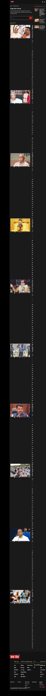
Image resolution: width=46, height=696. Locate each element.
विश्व (15, 672)
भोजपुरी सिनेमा (23, 672)
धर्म (34, 667)
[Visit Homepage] (12, 2)
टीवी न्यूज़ (22, 667)
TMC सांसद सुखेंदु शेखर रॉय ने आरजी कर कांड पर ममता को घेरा (33, 31)
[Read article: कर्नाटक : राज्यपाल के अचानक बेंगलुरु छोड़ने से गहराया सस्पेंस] (20, 535)
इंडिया (15, 667)
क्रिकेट (28, 667)
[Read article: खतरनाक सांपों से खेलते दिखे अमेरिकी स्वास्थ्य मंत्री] (20, 351)
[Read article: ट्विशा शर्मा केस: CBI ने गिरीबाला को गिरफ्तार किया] (20, 97)
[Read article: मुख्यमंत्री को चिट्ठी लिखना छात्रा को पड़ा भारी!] (20, 411)
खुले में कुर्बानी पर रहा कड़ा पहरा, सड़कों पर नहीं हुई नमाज (33, 470)
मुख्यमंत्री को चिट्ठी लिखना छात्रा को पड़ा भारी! (33, 408)
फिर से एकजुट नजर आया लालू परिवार (33, 593)
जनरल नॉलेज (42, 669)
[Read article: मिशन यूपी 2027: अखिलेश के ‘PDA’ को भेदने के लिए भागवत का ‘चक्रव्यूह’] (20, 160)
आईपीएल (29, 669)
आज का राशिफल (37, 665)
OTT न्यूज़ (22, 669)
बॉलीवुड (22, 665)
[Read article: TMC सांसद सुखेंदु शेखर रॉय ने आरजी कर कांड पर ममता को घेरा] (20, 32)
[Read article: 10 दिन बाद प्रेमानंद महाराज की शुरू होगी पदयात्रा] (20, 225)
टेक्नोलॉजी (16, 674)
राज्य (15, 665)
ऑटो (15, 676)
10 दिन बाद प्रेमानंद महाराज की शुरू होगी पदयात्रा (33, 223)
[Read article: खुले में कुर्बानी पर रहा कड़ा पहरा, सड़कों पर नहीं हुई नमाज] (20, 471)
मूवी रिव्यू (22, 674)
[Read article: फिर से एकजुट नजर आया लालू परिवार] (20, 597)
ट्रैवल (41, 667)
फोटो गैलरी (16, 669)
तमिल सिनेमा (23, 676)
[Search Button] (44, 2)
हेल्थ (41, 676)
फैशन (41, 672)
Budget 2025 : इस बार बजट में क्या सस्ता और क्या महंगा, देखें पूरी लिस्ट (42, 21)
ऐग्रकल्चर (42, 674)
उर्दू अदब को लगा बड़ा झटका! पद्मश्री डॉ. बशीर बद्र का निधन (33, 285)
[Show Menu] (42, 2)
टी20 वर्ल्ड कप (29, 665)
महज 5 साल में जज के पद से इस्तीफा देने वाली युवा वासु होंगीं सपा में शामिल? (42, 27)
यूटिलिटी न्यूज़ (42, 665)
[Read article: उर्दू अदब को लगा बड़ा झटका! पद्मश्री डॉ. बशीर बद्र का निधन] (20, 286)
